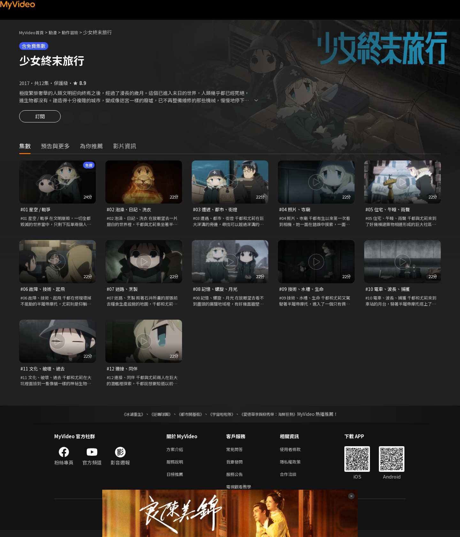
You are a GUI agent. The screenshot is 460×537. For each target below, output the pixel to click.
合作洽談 (293, 479)
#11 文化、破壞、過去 (43, 371)
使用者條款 (296, 452)
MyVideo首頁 (33, 32)
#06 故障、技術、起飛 (43, 290)
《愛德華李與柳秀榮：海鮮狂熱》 (276, 417)
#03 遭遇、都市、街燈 (216, 210)
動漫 (58, 32)
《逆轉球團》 (153, 417)
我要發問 (235, 466)
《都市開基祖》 (187, 417)
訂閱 (40, 118)
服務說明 (176, 466)
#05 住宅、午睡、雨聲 (388, 210)
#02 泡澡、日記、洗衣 (130, 210)
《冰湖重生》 (122, 417)
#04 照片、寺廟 (295, 210)
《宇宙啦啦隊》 (223, 417)
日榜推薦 (176, 479)
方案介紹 (176, 452)
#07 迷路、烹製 (123, 290)
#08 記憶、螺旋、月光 (216, 290)
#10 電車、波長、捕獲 (388, 290)
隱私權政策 (296, 466)
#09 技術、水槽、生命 (302, 290)
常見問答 (235, 452)
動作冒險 (77, 32)
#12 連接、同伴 (123, 371)
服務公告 (235, 479)
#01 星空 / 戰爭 (36, 210)
